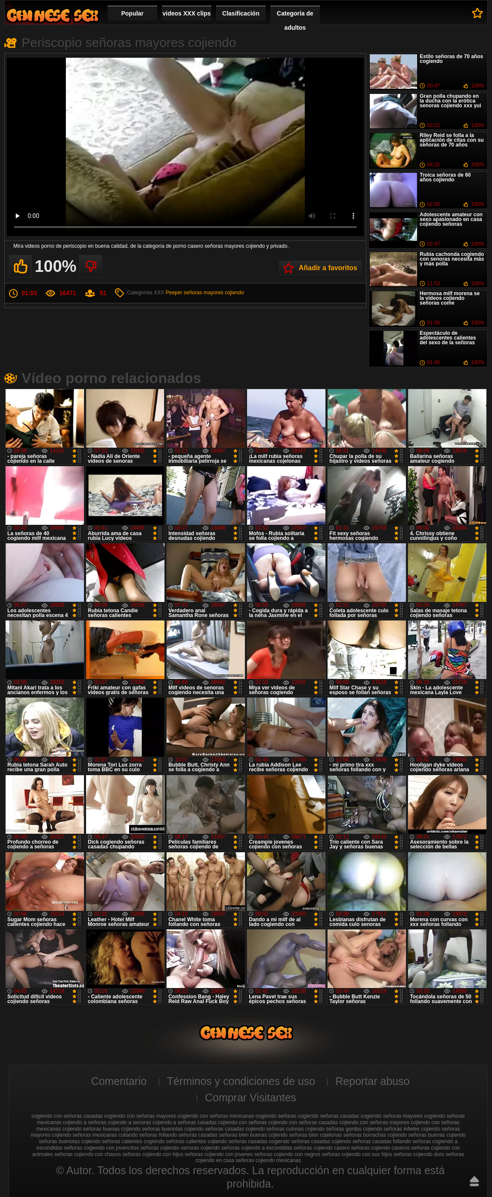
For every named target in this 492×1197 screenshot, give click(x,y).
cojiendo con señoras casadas (302, 1122)
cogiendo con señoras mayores (140, 1116)
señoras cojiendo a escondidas (256, 1148)
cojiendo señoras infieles (391, 1129)
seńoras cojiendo (200, 1148)
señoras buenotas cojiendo (69, 1141)
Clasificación (240, 13)
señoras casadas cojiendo (321, 1141)
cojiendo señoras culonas (275, 1129)
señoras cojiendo (159, 1148)
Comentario (118, 1081)
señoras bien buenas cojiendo (253, 1135)
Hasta (474, 1181)
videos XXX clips (186, 13)
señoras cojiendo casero (322, 1148)
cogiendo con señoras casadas (66, 1116)
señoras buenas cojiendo (436, 1135)
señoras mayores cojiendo (214, 293)
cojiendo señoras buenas (91, 1129)
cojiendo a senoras (129, 1122)
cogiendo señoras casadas (328, 1116)
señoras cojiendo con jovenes (219, 1154)
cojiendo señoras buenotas (152, 1129)
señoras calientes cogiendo (133, 1141)
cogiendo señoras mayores (392, 1116)
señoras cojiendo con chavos (87, 1154)
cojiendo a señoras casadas (184, 1122)
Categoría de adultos (295, 20)
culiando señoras (138, 1135)
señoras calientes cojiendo (196, 1141)
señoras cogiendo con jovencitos (101, 1148)
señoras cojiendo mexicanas (268, 1160)
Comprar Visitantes (250, 1097)
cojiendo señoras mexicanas (84, 1135)
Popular (132, 13)
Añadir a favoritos (328, 267)
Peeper (174, 293)
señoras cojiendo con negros (287, 1154)
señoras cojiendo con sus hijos (357, 1154)
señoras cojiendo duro (418, 1154)
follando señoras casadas (188, 1135)
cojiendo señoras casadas (214, 1129)
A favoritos (477, 13)
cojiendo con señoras (242, 1122)
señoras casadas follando (382, 1141)
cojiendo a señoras (84, 1122)
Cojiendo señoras (52, 15)
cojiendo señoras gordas (333, 1129)
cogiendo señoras (276, 1116)
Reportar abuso (372, 1081)
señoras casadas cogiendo (259, 1141)
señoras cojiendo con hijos (152, 1154)
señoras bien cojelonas (315, 1135)
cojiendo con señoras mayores (374, 1122)
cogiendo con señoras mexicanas (215, 1116)
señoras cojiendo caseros (380, 1148)
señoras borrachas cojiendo (375, 1135)
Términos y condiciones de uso (241, 1081)
